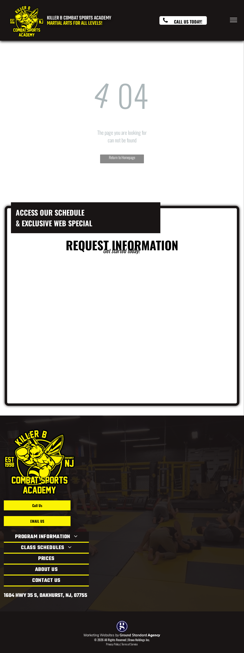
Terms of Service (130, 644)
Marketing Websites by (101, 635)
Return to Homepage (122, 157)
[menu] (233, 20)
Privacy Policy (113, 644)
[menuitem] (46, 537)
